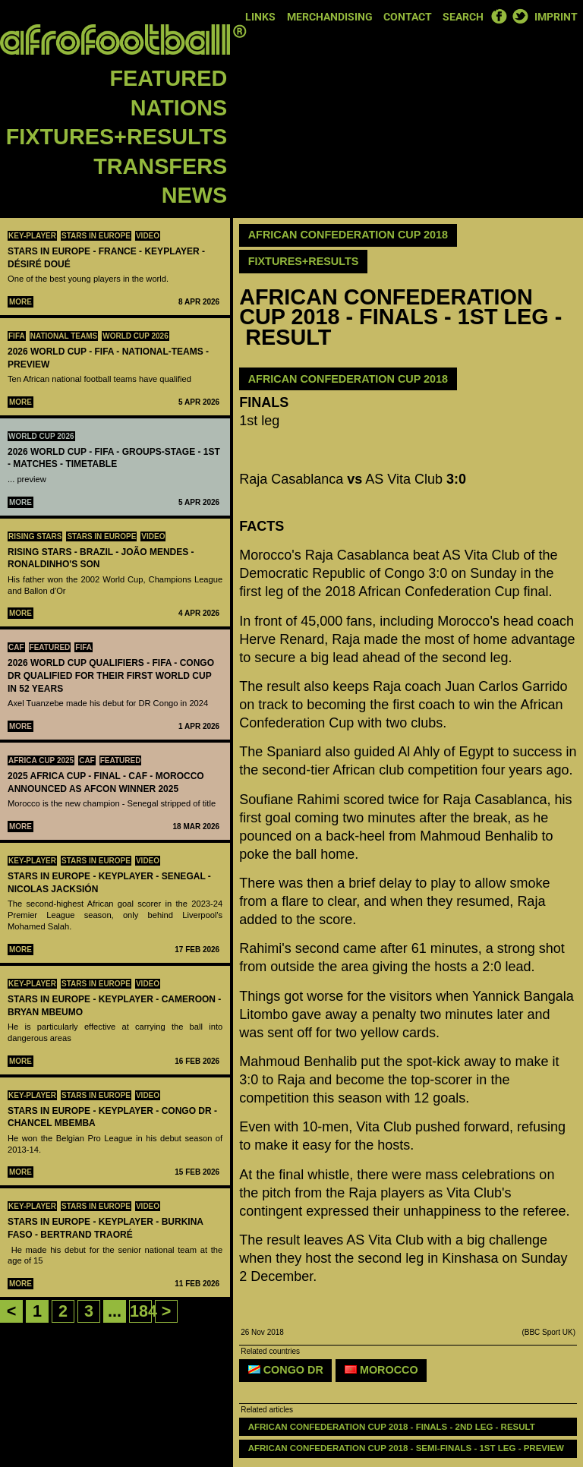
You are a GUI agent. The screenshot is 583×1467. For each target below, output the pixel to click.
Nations (179, 108)
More (20, 302)
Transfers (160, 166)
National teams (64, 336)
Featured (169, 78)
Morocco (381, 1370)
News (194, 195)
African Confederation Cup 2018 (348, 235)
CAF (16, 647)
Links (260, 17)
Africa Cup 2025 (41, 760)
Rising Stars (34, 536)
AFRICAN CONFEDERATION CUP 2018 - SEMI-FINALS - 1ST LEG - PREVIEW (406, 1448)
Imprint (556, 17)
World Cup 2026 (135, 336)
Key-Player (32, 236)
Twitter (520, 16)
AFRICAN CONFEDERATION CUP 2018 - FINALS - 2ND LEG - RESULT (391, 1426)
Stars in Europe (96, 236)
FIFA (16, 336)
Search (463, 17)
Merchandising (330, 17)
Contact (407, 17)
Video (147, 236)
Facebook (499, 16)
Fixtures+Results (116, 137)
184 (143, 1310)
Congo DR (285, 1370)
